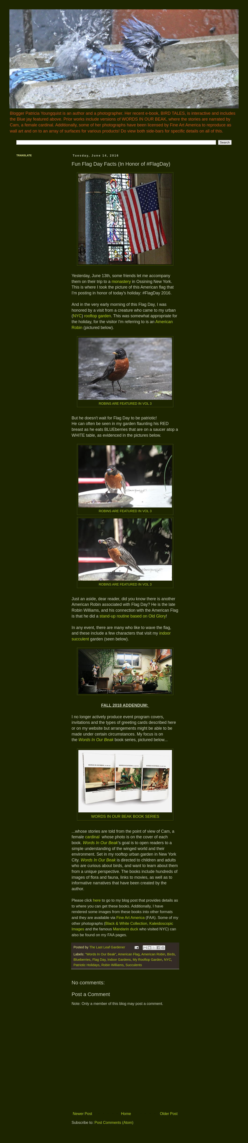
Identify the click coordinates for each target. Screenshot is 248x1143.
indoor (165, 633)
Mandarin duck (125, 929)
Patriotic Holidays (86, 965)
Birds (171, 954)
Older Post (169, 1114)
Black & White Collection (126, 923)
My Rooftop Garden (147, 959)
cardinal (92, 837)
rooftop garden (97, 316)
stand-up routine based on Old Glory (132, 616)
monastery (121, 281)
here (97, 900)
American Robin (153, 954)
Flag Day (99, 959)
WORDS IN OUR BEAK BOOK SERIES (125, 816)
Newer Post (82, 1114)
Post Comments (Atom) (114, 1123)
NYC (77, 316)
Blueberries (82, 959)
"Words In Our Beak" (100, 954)
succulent (80, 639)
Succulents (133, 965)
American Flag (129, 954)
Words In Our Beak (100, 842)
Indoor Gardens (119, 959)
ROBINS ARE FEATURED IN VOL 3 (125, 403)
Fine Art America (130, 917)
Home (126, 1114)
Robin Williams (112, 965)
